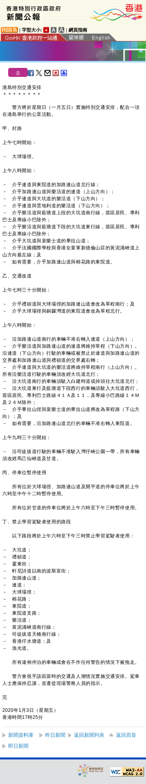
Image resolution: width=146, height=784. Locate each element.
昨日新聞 (55, 735)
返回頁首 (126, 735)
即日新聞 (18, 746)
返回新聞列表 (89, 735)
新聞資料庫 (20, 735)
